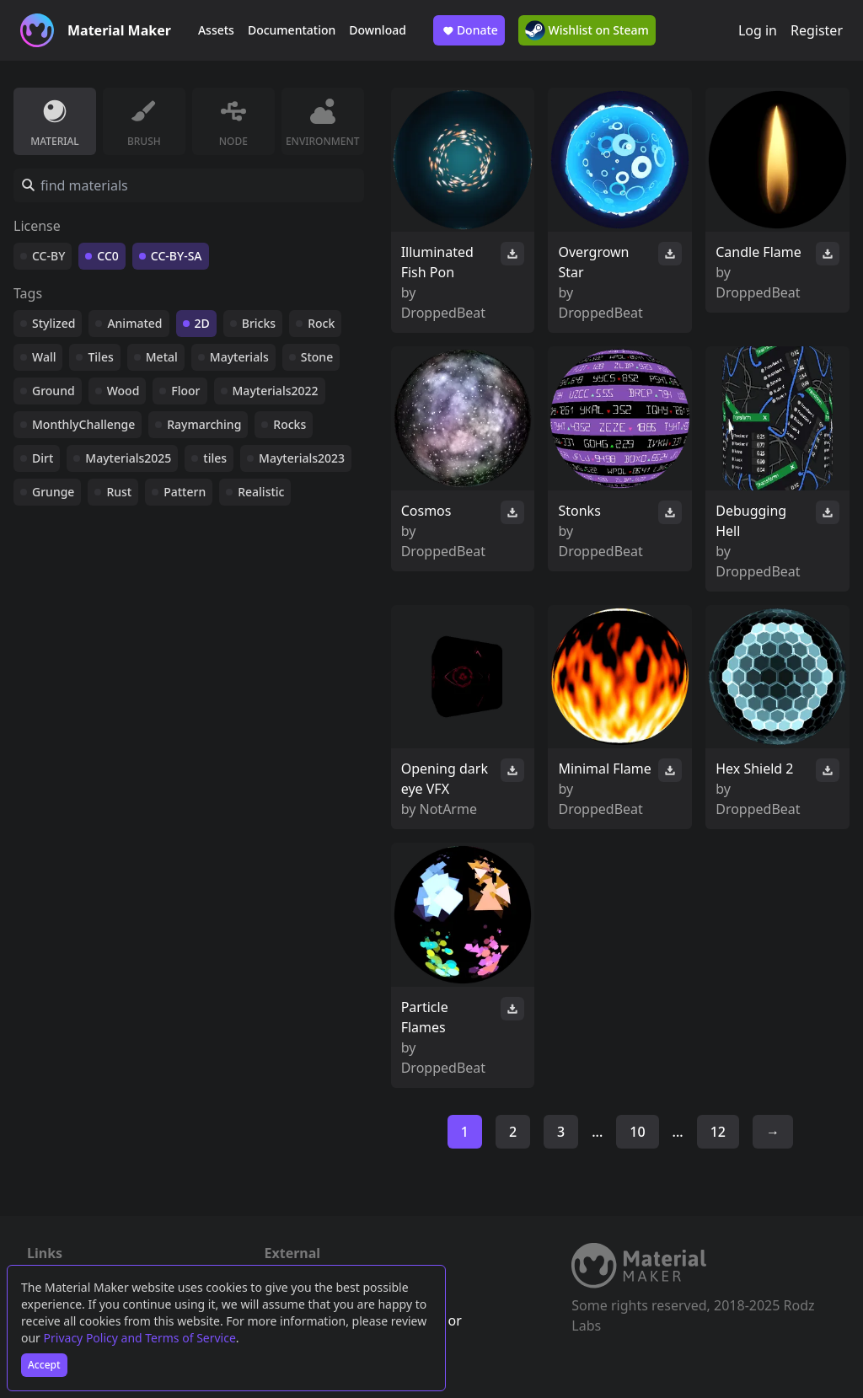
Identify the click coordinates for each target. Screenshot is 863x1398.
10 (637, 1131)
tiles (215, 458)
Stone (317, 357)
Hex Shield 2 (754, 768)
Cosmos (426, 510)
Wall (44, 357)
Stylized (53, 323)
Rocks (289, 424)
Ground (53, 391)
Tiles (100, 357)
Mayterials (239, 357)
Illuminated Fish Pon (437, 262)
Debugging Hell (751, 520)
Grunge (53, 492)
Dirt (42, 458)
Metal (162, 357)
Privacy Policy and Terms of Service (140, 1338)
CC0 (108, 256)
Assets (216, 30)
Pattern (184, 492)
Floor (185, 391)
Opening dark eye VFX (444, 778)
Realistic (261, 492)
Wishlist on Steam (587, 30)
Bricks (259, 323)
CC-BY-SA (176, 256)
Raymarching (204, 424)
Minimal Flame (604, 768)
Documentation (291, 30)
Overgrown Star (593, 262)
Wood (123, 391)
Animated (134, 323)
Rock (321, 323)
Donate (469, 30)
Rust (118, 492)
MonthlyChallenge (83, 424)
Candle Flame (758, 252)
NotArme (448, 809)
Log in (757, 30)
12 (718, 1131)
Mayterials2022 (276, 391)
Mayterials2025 (128, 458)
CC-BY (48, 256)
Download (377, 30)
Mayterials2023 (302, 458)
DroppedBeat (443, 312)
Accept (44, 1365)
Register (817, 30)
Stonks (579, 510)
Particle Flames (424, 1017)
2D (202, 323)
